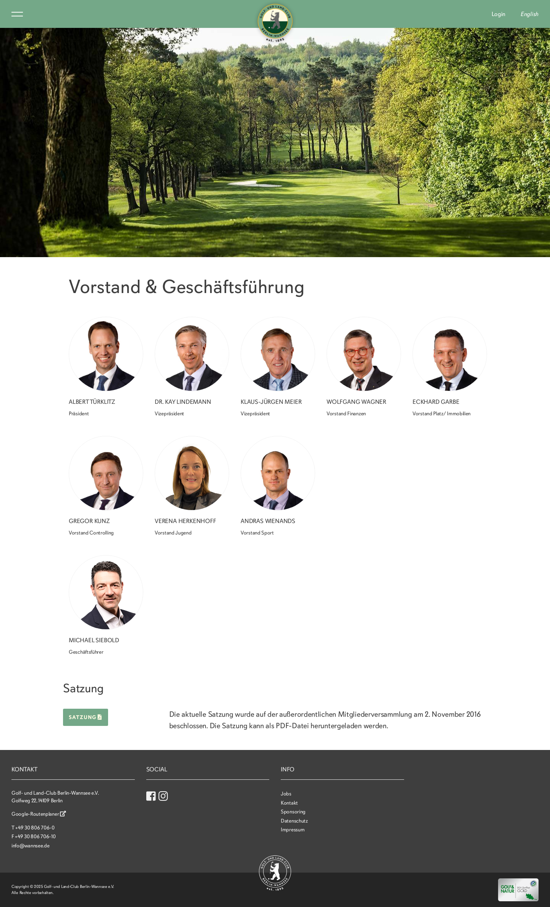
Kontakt (289, 803)
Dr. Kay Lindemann (183, 402)
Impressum (292, 829)
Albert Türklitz (92, 402)
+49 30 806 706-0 (34, 827)
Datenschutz (294, 821)
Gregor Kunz (89, 521)
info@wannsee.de (30, 845)
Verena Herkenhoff (185, 521)
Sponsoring (293, 811)
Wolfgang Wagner (356, 402)
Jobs (286, 793)
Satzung (85, 717)
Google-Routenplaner (38, 814)
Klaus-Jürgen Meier (271, 402)
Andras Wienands (268, 521)
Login (499, 14)
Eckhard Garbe (435, 402)
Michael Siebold (94, 640)
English (530, 14)
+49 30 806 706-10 (35, 836)
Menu (17, 14)
